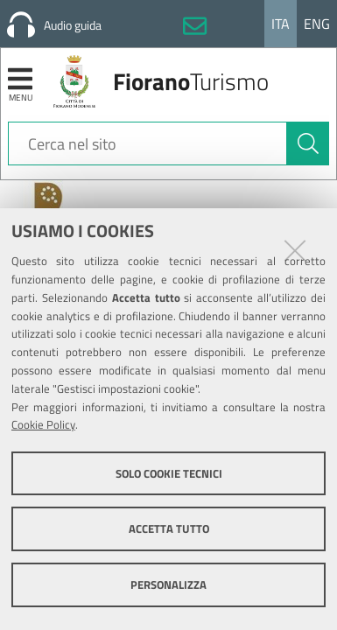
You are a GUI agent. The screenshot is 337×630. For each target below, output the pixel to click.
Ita (280, 23)
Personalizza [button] (168, 584)
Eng (317, 23)
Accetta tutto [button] (169, 528)
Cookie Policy (43, 424)
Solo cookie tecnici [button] (169, 473)
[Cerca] (308, 143)
